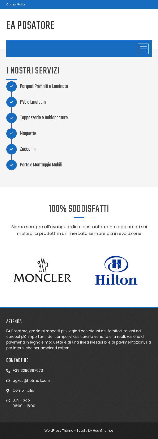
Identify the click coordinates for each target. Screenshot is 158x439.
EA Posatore (30, 25)
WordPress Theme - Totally (65, 430)
